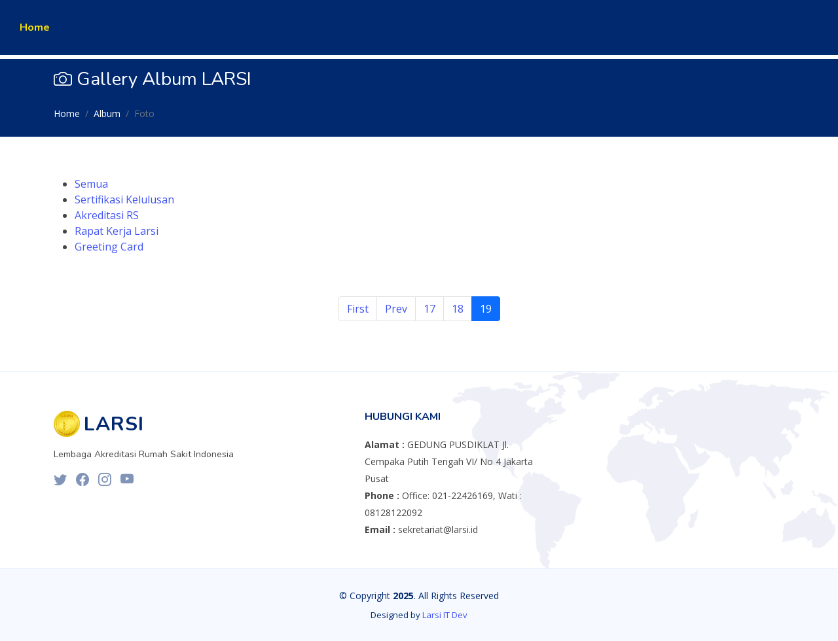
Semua (91, 184)
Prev (396, 309)
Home (35, 27)
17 (429, 309)
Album (107, 113)
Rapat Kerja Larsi (116, 231)
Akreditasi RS (107, 215)
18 (458, 309)
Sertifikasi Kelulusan (124, 199)
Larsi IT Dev (444, 615)
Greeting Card (109, 246)
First (358, 309)
